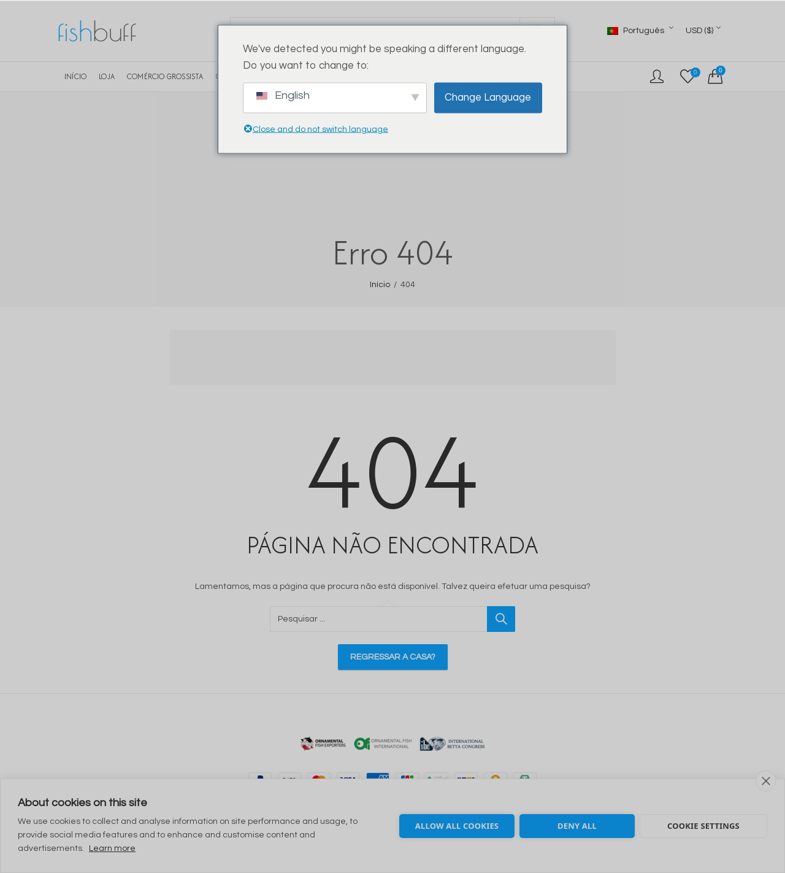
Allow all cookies (457, 825)
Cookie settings (703, 825)
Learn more (112, 848)
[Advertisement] (396, 359)
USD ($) (699, 30)
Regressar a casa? (392, 657)
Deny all (577, 825)
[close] (766, 781)
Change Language (488, 97)
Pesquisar (501, 619)
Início (380, 284)
